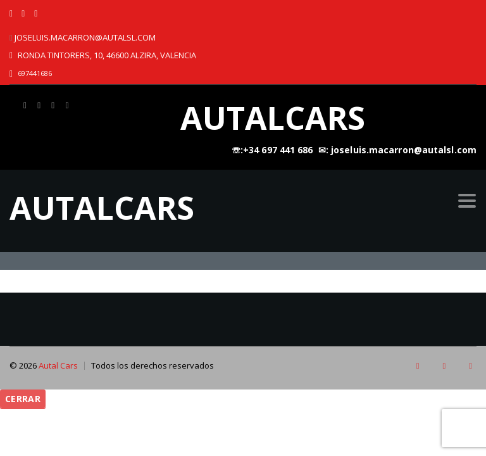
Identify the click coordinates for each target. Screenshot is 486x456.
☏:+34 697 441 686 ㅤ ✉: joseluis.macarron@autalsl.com (354, 150)
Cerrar (22, 399)
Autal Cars (58, 365)
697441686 (35, 73)
